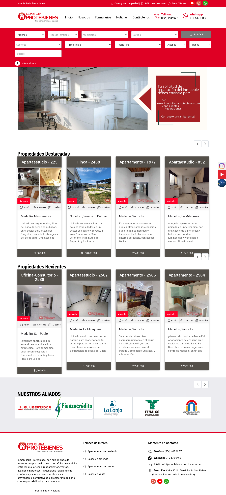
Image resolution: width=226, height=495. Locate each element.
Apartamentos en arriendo (100, 452)
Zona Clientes (177, 3)
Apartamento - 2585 (138, 275)
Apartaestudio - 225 (40, 162)
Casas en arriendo (95, 459)
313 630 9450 (198, 18)
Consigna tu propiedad (124, 3)
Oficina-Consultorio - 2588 (39, 277)
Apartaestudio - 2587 (89, 275)
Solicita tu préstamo (153, 3)
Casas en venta (94, 474)
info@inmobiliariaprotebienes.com (176, 464)
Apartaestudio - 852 (187, 162)
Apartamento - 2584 (187, 275)
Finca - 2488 (88, 162)
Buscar (196, 34)
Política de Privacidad (47, 490)
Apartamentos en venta (98, 467)
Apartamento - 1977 (138, 162)
